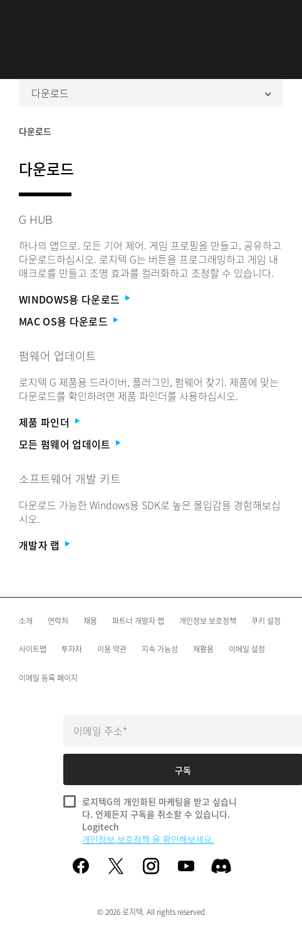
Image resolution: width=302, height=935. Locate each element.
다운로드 (151, 92)
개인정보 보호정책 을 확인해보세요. (148, 839)
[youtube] (186, 866)
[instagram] (151, 866)
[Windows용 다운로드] (147, 299)
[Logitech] (151, 15)
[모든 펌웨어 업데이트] (147, 444)
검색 (277, 15)
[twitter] (116, 866)
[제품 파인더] (147, 422)
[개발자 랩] (147, 545)
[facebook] (81, 866)
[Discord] (221, 866)
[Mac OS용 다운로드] (147, 321)
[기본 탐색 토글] (24, 15)
